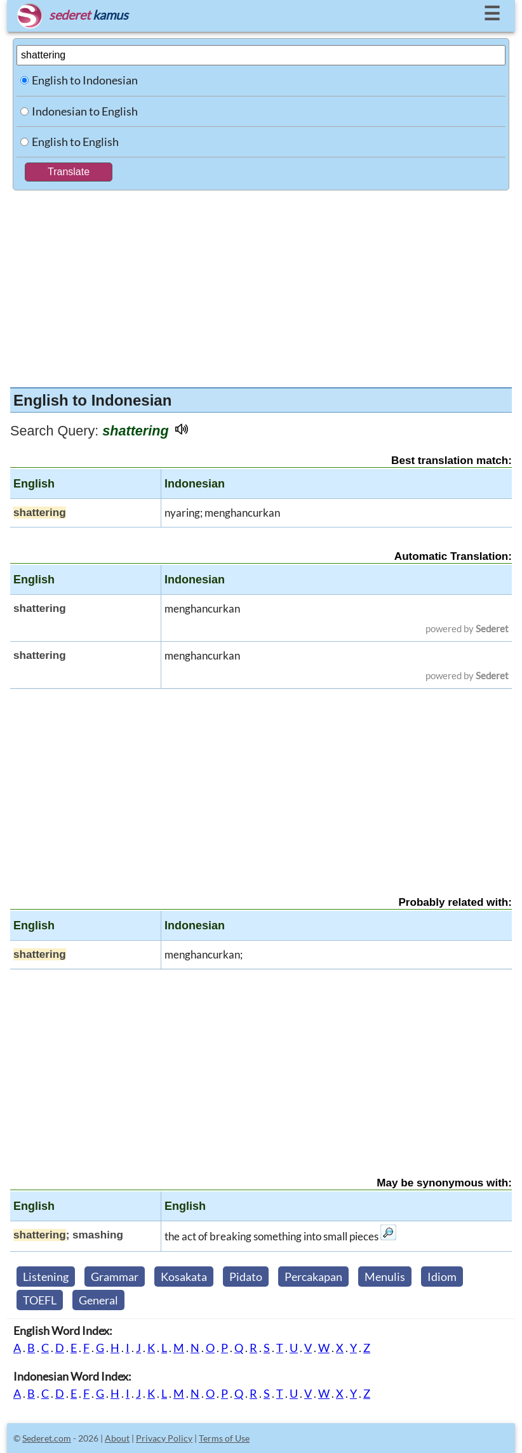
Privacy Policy (164, 1438)
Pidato (245, 1277)
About (117, 1438)
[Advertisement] (261, 286)
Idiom (442, 1277)
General (98, 1300)
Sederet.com (46, 1438)
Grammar (114, 1277)
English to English (75, 142)
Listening (46, 1277)
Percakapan (313, 1277)
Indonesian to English (85, 111)
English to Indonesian (85, 80)
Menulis (385, 1277)
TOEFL (40, 1300)
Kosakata (184, 1277)
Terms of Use (224, 1438)
